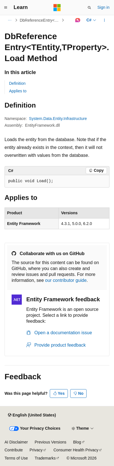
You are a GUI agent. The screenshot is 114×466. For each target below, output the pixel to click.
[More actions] (104, 20)
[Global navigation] (5, 8)
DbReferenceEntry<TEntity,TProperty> (40, 20)
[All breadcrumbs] (9, 20)
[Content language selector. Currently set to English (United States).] (32, 415)
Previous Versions (50, 442)
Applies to (17, 91)
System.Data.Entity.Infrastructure (58, 118)
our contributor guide (66, 280)
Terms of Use (16, 458)
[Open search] (89, 8)
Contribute (14, 450)
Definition (17, 83)
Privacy (36, 450)
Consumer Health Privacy (75, 450)
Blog (77, 442)
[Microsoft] (57, 7)
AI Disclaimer (16, 442)
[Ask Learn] (77, 20)
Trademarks (45, 458)
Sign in (103, 7)
